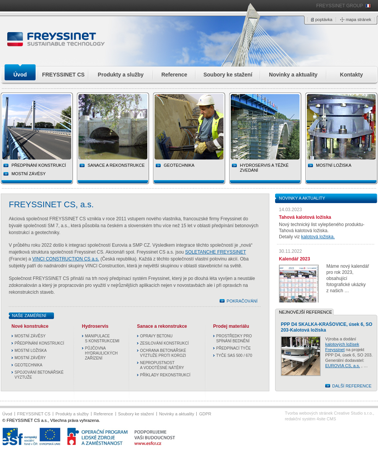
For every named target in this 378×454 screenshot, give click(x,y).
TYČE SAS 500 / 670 (234, 355)
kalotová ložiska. (318, 236)
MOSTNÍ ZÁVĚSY (28, 173)
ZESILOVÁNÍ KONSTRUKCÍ (164, 343)
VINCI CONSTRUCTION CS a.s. (65, 259)
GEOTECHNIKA (28, 365)
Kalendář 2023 (294, 259)
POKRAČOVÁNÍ (241, 301)
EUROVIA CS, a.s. (342, 365)
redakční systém (310, 419)
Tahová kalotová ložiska (305, 217)
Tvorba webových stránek (329, 413)
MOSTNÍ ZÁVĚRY (30, 358)
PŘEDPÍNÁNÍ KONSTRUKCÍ (39, 343)
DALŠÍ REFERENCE (351, 386)
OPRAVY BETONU (156, 336)
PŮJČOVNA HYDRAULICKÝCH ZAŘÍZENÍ (101, 353)
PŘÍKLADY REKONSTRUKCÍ (165, 375)
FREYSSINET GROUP (339, 5)
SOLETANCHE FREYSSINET (215, 252)
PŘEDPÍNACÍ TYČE (233, 348)
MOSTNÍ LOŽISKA (31, 350)
